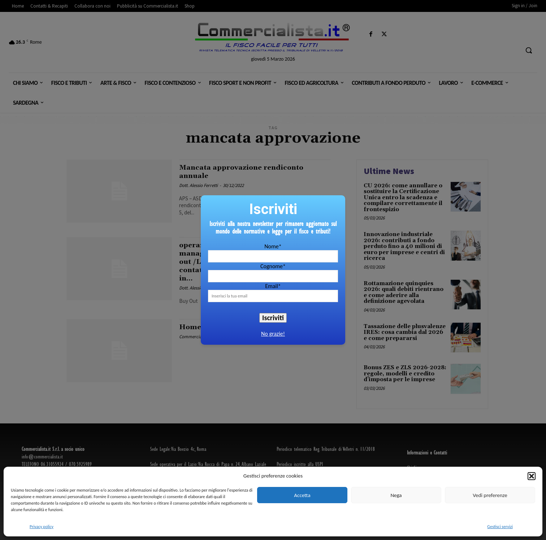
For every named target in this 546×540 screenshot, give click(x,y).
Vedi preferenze (490, 495)
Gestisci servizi (500, 526)
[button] (531, 476)
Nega (396, 495)
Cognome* (273, 266)
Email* (273, 286)
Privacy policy (41, 526)
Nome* (272, 246)
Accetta (302, 495)
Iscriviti (273, 317)
